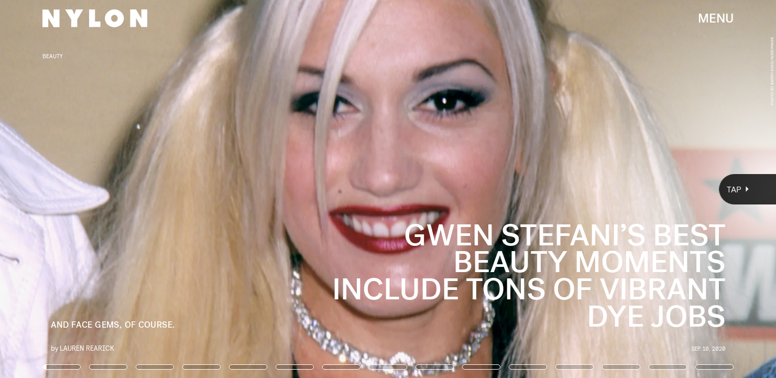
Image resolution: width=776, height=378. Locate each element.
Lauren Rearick (87, 347)
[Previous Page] (128, 189)
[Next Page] (516, 189)
